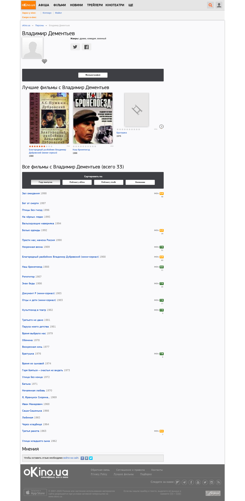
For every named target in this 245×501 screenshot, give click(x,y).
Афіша (43, 5)
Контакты (157, 470)
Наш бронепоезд (81, 150)
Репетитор (28, 276)
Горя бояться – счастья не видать (42, 370)
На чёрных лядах (32, 217)
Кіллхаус (47, 13)
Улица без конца (32, 377)
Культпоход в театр (34, 310)
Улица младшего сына (36, 441)
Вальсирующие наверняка (38, 223)
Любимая (27, 417)
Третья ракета (30, 431)
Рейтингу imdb (108, 182)
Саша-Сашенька (32, 411)
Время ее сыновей (33, 363)
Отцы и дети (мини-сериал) (39, 300)
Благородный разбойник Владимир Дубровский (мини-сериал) (60, 257)
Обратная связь (100, 470)
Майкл (58, 13)
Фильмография (92, 75)
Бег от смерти (30, 203)
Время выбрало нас (34, 333)
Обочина (27, 340)
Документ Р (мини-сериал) (38, 293)
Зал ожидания (31, 193)
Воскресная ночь (32, 347)
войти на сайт (70, 457)
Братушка (122, 133)
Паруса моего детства (35, 326)
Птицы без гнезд (32, 210)
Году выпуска (45, 182)
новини (76, 5)
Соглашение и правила (130, 470)
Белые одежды (31, 230)
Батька (26, 384)
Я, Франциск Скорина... (36, 397)
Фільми (59, 5)
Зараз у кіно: (29, 13)
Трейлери (95, 5)
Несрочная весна (32, 247)
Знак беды (28, 283)
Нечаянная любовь (33, 390)
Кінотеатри (114, 5)
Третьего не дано (32, 320)
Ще (130, 5)
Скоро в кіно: (29, 17)
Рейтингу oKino (77, 182)
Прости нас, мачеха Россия (38, 240)
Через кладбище (32, 424)
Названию (140, 182)
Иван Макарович (32, 404)
